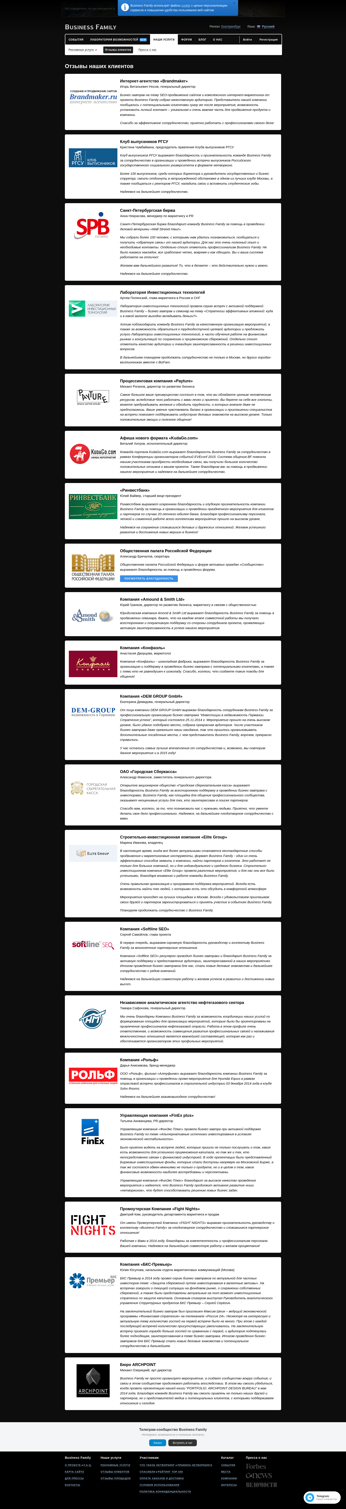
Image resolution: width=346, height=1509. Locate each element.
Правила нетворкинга (195, 1465)
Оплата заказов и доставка (162, 1478)
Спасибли (147, 1471)
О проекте (73, 1465)
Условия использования (159, 1485)
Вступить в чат (182, 1442)
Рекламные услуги (115, 1465)
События (228, 1465)
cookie (185, 5)
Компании (229, 1478)
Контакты (72, 1485)
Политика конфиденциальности (165, 1491)
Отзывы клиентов (115, 1471)
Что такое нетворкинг (157, 1465)
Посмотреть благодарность (148, 578)
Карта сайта (74, 1471)
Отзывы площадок (116, 1478)
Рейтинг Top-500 (170, 1471)
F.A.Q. (88, 1465)
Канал (158, 1442)
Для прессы (74, 1478)
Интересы (229, 1485)
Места (226, 1471)
